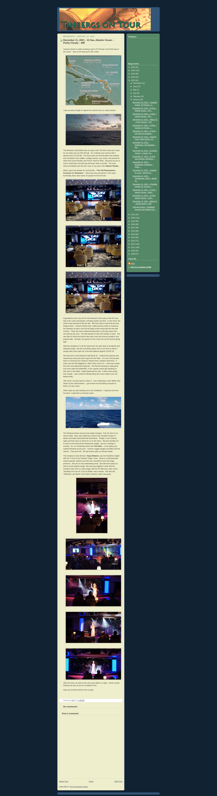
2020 (133, 218)
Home (91, 781)
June (135, 86)
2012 (133, 244)
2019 (133, 221)
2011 (133, 247)
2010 (133, 251)
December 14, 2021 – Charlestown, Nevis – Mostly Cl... (145, 178)
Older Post (118, 781)
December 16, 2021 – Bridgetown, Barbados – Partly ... (143, 164)
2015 (133, 234)
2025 (133, 70)
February (137, 96)
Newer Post (63, 781)
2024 (133, 74)
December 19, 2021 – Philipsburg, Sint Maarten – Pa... (144, 145)
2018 (133, 224)
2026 (133, 67)
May (135, 90)
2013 (133, 241)
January (136, 100)
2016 (133, 231)
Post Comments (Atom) (79, 787)
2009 (133, 254)
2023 (133, 77)
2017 (133, 228)
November (137, 83)
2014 (133, 237)
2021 (133, 215)
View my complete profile (140, 267)
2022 (133, 80)
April (135, 93)
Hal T (133, 264)
